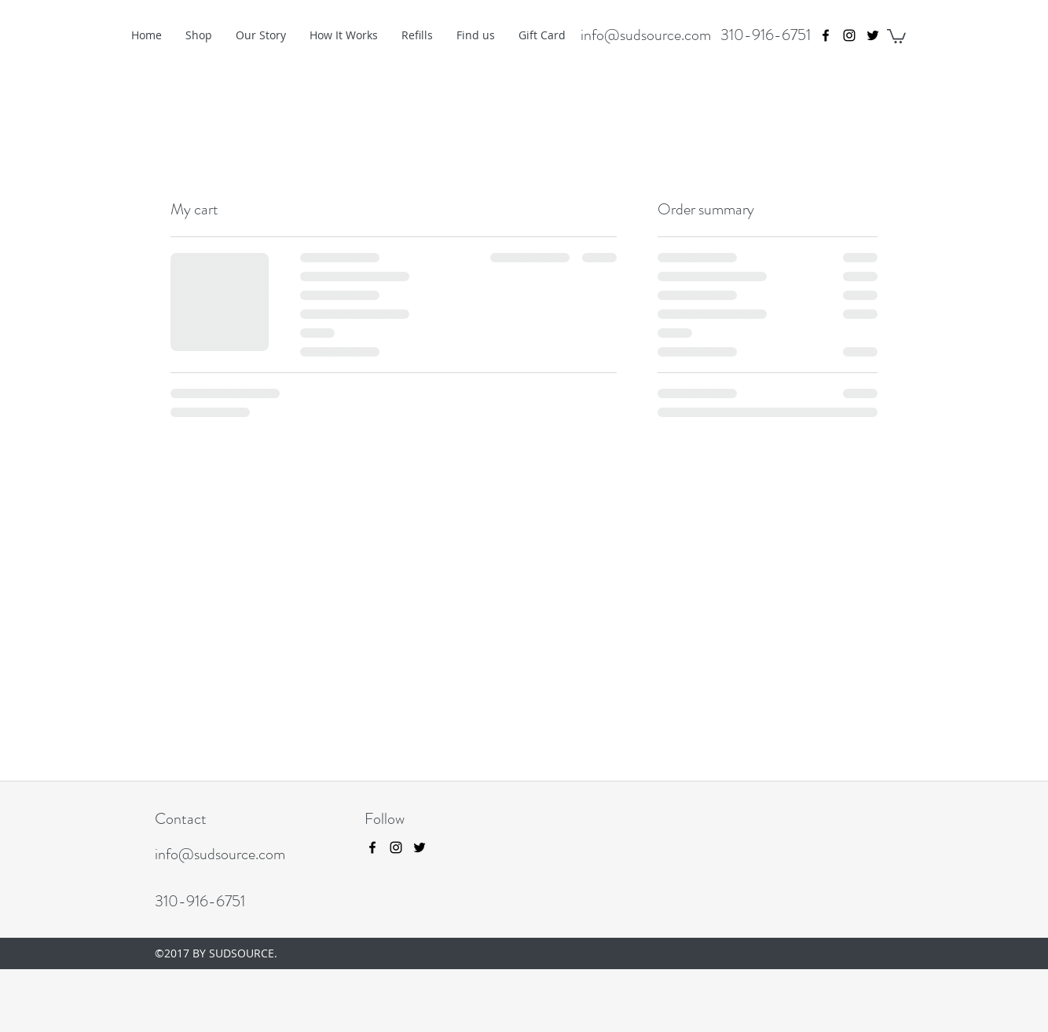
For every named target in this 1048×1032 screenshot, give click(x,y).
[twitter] (873, 35)
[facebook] (826, 35)
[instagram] (849, 35)
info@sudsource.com (646, 35)
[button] (896, 35)
